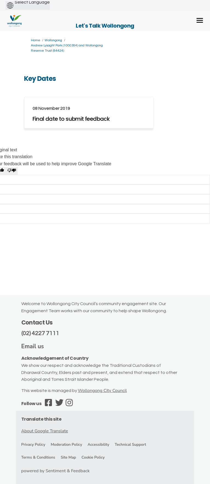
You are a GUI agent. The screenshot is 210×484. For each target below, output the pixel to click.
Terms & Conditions (38, 457)
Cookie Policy (93, 457)
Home (35, 40)
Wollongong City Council (102, 391)
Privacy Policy (33, 444)
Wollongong (53, 40)
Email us (32, 346)
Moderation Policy (66, 444)
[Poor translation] (12, 171)
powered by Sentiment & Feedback (55, 471)
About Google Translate (44, 431)
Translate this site (41, 419)
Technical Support (130, 444)
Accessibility (98, 444)
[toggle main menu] (200, 20)
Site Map (68, 457)
